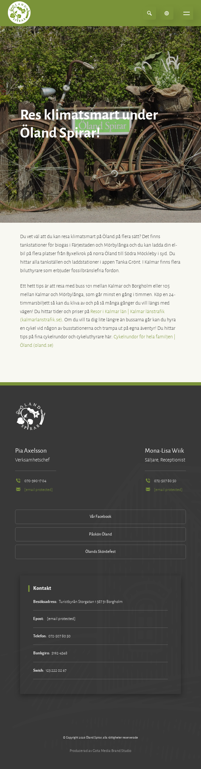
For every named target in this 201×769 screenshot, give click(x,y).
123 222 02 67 (56, 670)
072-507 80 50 (160, 481)
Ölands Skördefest (100, 552)
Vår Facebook (100, 517)
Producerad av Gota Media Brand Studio (100, 751)
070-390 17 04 (30, 481)
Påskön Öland (100, 534)
